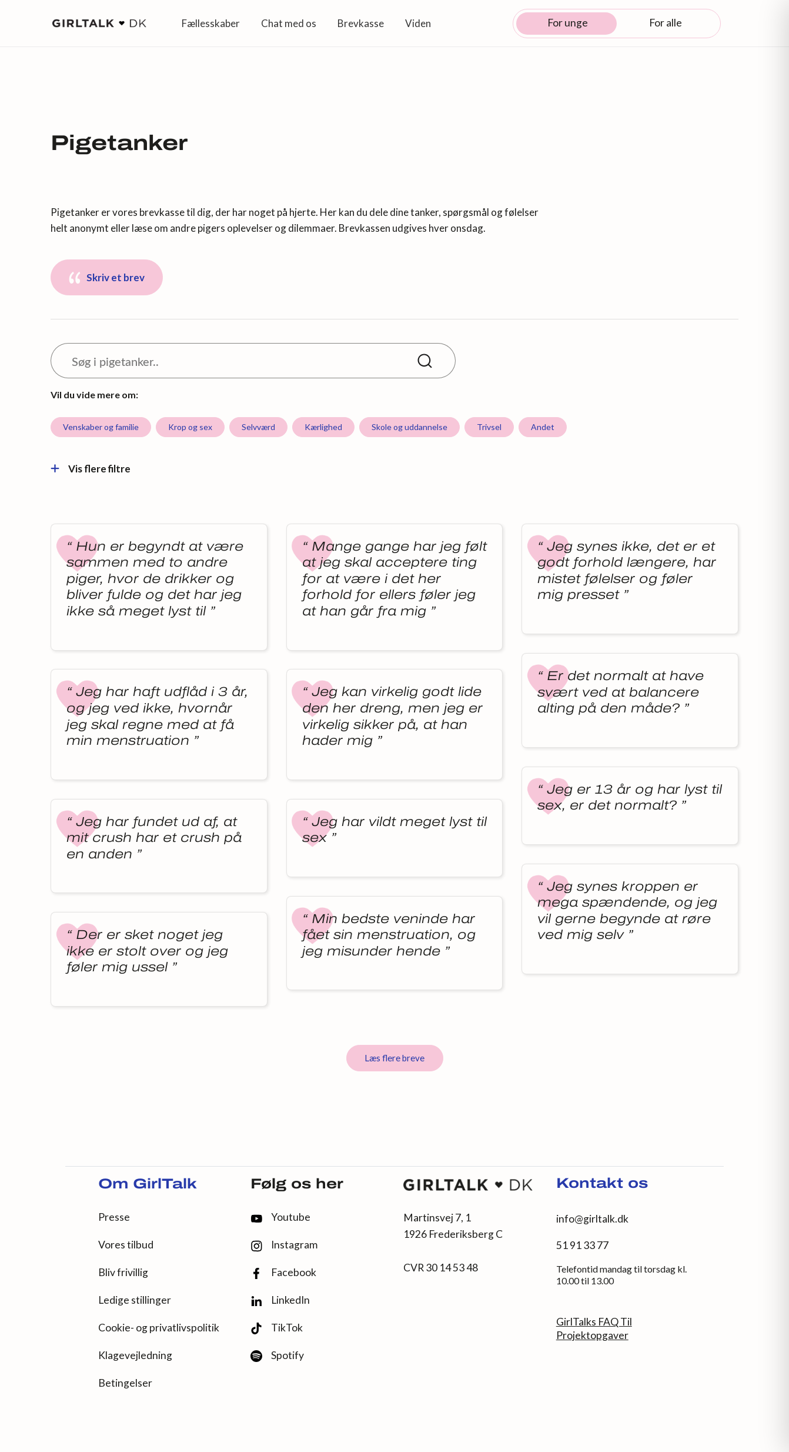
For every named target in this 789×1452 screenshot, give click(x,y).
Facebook (283, 1273)
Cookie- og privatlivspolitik (158, 1327)
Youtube (280, 1217)
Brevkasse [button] (360, 23)
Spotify (277, 1356)
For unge (567, 22)
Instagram (283, 1245)
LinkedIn (280, 1300)
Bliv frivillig (123, 1272)
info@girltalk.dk (592, 1219)
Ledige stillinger (134, 1300)
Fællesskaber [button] (211, 23)
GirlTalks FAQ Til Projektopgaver (594, 1328)
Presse (114, 1217)
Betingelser (125, 1383)
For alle (665, 22)
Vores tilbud (125, 1244)
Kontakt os (602, 1184)
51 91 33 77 (582, 1245)
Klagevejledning (135, 1355)
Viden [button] (418, 23)
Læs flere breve (394, 1058)
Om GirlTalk (147, 1185)
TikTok (276, 1328)
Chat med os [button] (288, 23)
